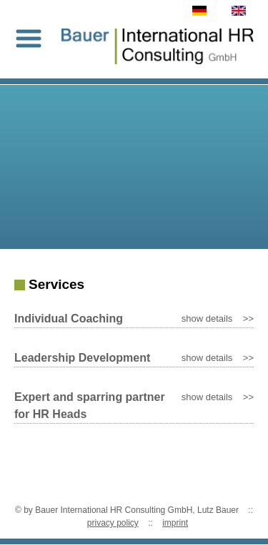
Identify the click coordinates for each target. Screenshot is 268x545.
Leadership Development (82, 358)
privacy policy (113, 523)
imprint (175, 523)
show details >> (218, 318)
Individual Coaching (68, 318)
